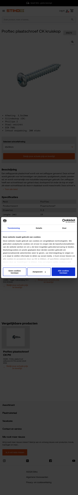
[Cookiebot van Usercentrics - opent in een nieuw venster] (64, 221)
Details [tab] (39, 228)
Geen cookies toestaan (14, 272)
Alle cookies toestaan (63, 272)
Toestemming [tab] (14, 228)
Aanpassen (39, 272)
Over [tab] (64, 228)
